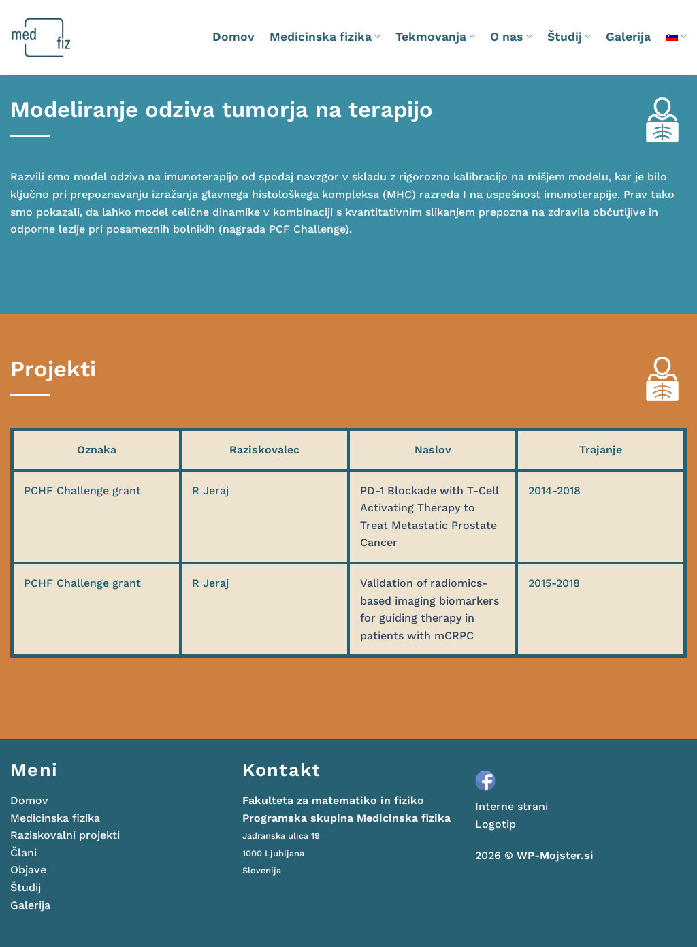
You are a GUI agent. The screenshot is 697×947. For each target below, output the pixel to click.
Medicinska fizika (325, 37)
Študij (569, 37)
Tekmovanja (435, 37)
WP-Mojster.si (555, 855)
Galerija (628, 37)
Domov (233, 37)
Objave (28, 869)
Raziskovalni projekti (65, 835)
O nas (511, 37)
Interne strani (511, 806)
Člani (23, 852)
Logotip (495, 824)
